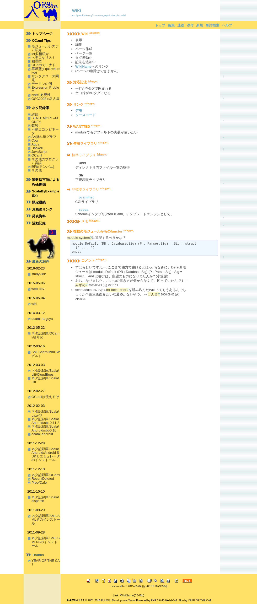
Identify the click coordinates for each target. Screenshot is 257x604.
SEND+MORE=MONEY (44, 120)
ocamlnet (86, 197)
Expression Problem (45, 89)
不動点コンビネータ (45, 131)
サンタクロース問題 (45, 78)
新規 (199, 25)
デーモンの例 (41, 84)
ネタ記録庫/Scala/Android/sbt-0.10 (45, 428)
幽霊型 (36, 61)
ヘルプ (227, 25)
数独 (34, 125)
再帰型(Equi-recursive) (45, 70)
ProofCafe (39, 482)
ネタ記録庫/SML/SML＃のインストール (45, 519)
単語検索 (212, 25)
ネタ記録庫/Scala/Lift (45, 380)
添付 (190, 25)
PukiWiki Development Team (118, 600)
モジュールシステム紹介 (45, 48)
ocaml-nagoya (42, 319)
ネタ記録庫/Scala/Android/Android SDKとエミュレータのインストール (45, 454)
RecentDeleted (42, 479)
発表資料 (39, 216)
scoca (83, 210)
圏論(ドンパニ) (42, 167)
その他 (36, 170)
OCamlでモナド (43, 65)
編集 (171, 25)
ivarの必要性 (41, 95)
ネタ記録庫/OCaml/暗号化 (45, 335)
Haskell (36, 148)
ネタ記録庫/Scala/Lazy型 (45, 413)
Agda (35, 144)
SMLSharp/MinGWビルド (45, 354)
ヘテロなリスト (43, 58)
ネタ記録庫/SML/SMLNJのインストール (45, 542)
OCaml (36, 155)
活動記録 (39, 223)
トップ (160, 25)
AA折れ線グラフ (43, 137)
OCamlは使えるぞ (45, 397)
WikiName (83, 66)
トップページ (42, 34)
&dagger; (94, 32)
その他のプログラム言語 (45, 161)
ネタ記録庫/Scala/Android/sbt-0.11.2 (45, 421)
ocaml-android (42, 434)
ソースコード (85, 115)
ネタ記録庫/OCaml (45, 475)
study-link (38, 274)
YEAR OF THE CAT (45, 562)
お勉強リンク (42, 209)
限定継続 (39, 202)
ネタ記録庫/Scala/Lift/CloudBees (45, 372)
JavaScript (39, 152)
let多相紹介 (40, 54)
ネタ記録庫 (40, 108)
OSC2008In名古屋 (45, 99)
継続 (34, 114)
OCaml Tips (41, 40)
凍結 (180, 25)
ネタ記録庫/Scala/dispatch (45, 499)
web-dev (37, 289)
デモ (78, 110)
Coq (34, 140)
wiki (76, 10)
